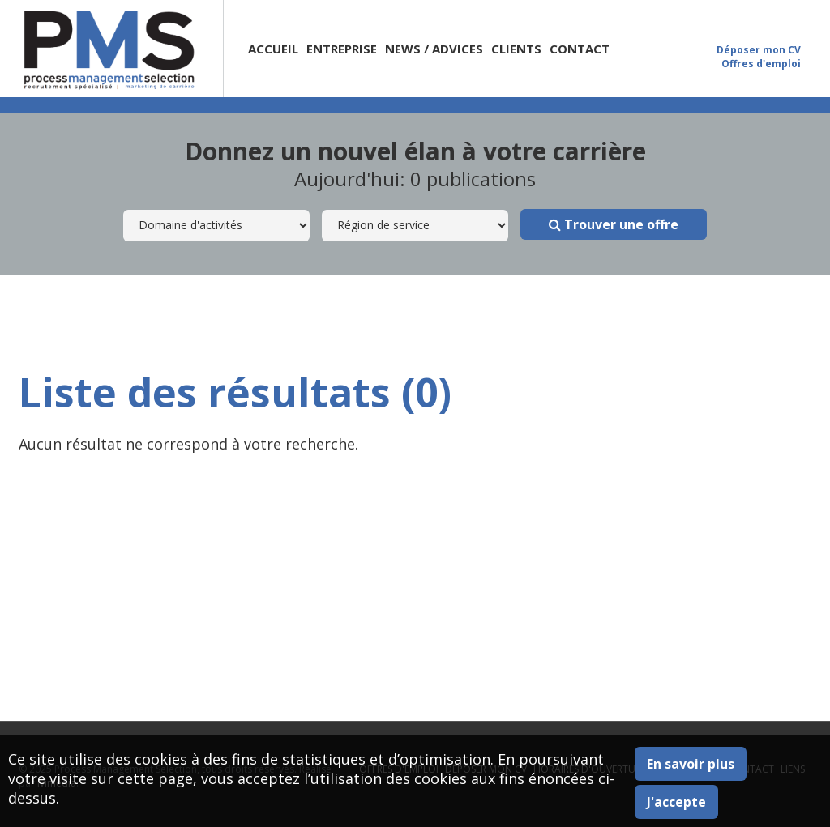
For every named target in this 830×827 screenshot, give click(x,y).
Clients (516, 48)
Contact (580, 48)
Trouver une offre (613, 224)
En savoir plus (690, 764)
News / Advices (434, 48)
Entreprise (341, 48)
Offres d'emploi (761, 63)
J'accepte (676, 802)
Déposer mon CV (759, 50)
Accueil (273, 48)
